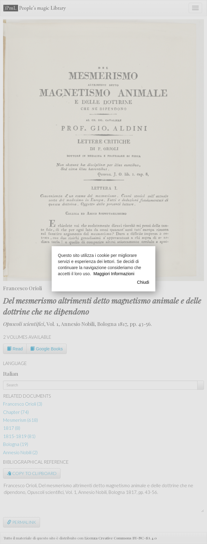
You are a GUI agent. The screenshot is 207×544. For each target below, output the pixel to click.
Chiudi (143, 282)
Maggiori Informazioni (113, 273)
